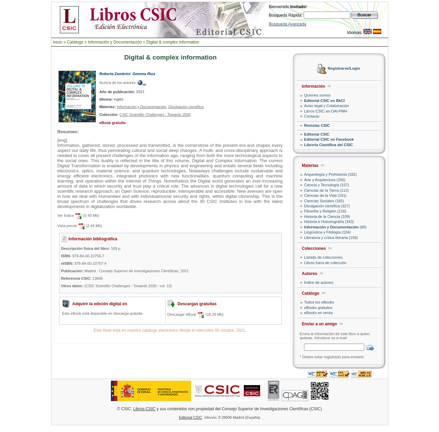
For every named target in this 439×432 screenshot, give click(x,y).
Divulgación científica (185, 107)
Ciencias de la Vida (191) (325, 195)
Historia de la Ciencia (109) (327, 216)
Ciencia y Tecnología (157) (326, 185)
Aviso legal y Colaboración (326, 106)
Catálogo (75, 42)
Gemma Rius (143, 74)
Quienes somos (317, 95)
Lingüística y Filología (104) (327, 232)
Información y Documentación (115, 42)
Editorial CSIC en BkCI (324, 101)
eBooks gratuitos (318, 308)
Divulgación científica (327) (327, 206)
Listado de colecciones (323, 257)
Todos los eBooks (319, 302)
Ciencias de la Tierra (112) (326, 190)
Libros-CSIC (144, 409)
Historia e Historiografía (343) (329, 222)
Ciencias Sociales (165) (324, 201)
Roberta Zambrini (114, 74)
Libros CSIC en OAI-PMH (325, 111)
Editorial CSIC (317, 134)
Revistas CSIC (317, 125)
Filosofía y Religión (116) (325, 211)
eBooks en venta (318, 313)
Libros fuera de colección (325, 263)
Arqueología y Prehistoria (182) (330, 174)
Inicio (58, 42)
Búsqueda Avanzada (287, 24)
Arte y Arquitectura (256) (324, 180)
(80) (335, 227)
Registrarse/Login (344, 69)
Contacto (311, 116)
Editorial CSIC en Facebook (329, 139)
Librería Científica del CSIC (328, 145)
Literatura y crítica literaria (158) (331, 238)
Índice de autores (318, 282)
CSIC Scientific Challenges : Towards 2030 (154, 115)
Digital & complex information (172, 42)
